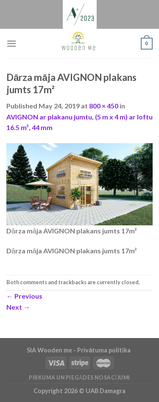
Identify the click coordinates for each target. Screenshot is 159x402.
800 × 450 (103, 106)
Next (18, 307)
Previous (24, 296)
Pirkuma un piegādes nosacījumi (79, 377)
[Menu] (11, 43)
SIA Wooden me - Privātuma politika (79, 350)
